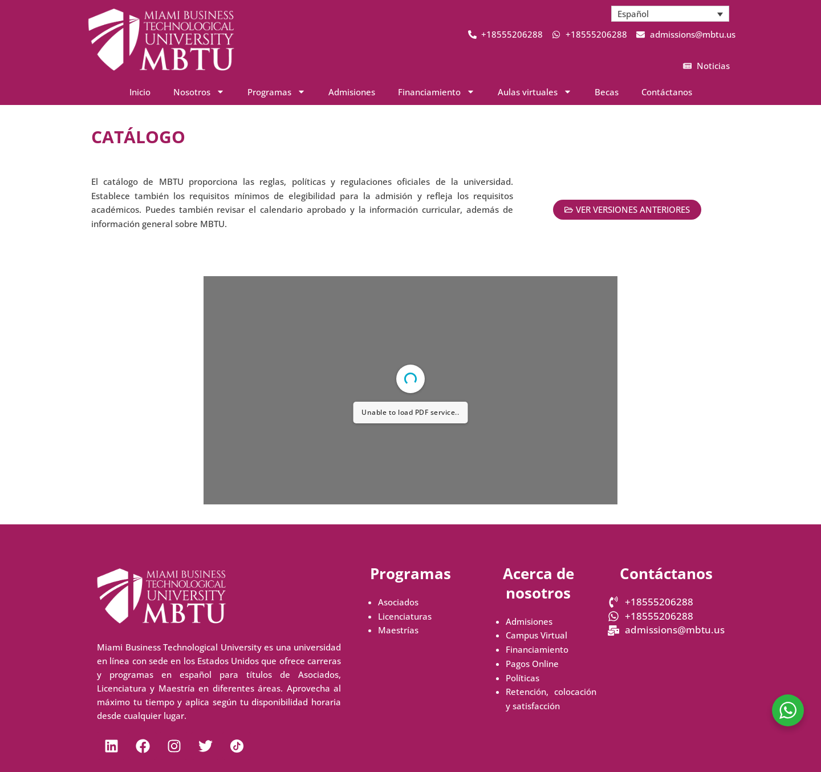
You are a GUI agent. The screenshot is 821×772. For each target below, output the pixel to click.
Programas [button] (276, 92)
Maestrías (398, 630)
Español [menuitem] (633, 13)
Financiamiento (537, 649)
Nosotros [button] (199, 92)
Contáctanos (666, 92)
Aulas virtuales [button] (535, 92)
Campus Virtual (536, 635)
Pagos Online (532, 663)
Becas (607, 92)
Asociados (398, 602)
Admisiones (351, 92)
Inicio (140, 92)
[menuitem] (670, 14)
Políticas (522, 678)
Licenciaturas (405, 616)
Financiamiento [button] (436, 92)
